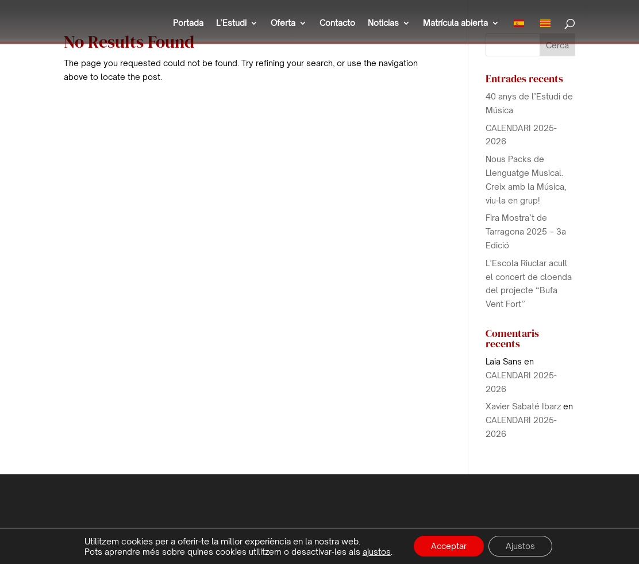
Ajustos (520, 546)
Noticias (383, 23)
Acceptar (449, 546)
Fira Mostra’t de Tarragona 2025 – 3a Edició (526, 231)
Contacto (337, 23)
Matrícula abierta (455, 23)
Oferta (283, 23)
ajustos (377, 552)
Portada (188, 23)
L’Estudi (231, 23)
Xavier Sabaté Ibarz (523, 406)
